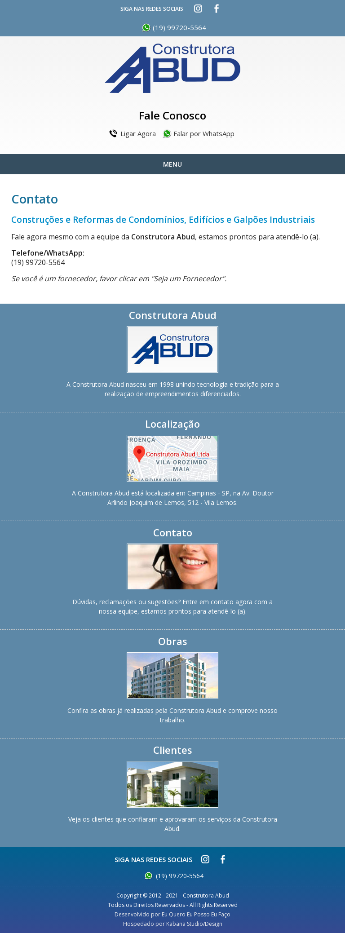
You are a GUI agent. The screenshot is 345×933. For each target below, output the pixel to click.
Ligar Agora (138, 133)
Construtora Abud (172, 68)
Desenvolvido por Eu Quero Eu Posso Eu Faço (172, 914)
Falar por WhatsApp (203, 133)
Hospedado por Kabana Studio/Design (172, 924)
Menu (172, 164)
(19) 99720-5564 (179, 27)
